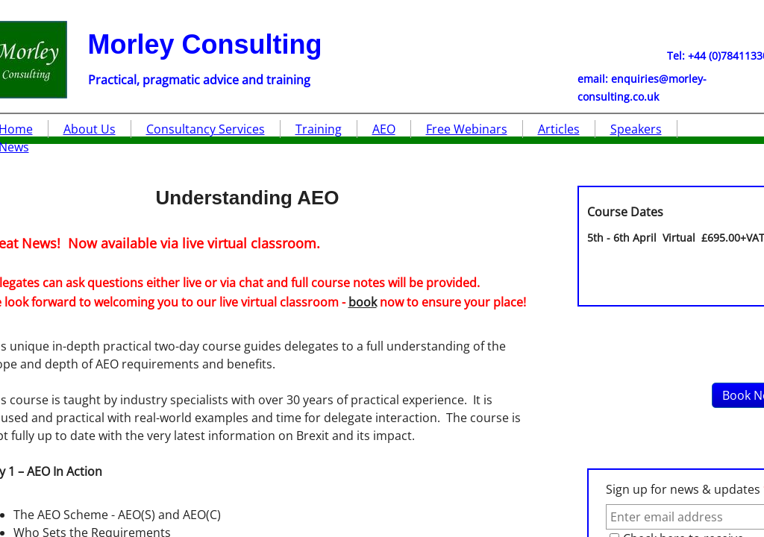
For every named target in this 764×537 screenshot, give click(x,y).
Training (318, 129)
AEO (383, 129)
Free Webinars (466, 129)
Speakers (636, 129)
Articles (559, 129)
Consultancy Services (205, 129)
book (362, 302)
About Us (89, 129)
